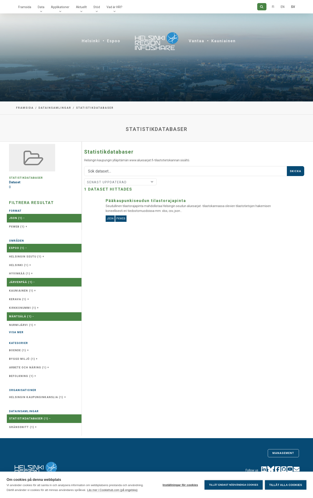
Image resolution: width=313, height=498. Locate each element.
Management (283, 453)
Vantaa (196, 41)
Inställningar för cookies (180, 485)
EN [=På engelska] (282, 7)
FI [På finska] (273, 7)
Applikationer (60, 7)
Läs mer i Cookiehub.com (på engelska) (112, 490)
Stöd (96, 7)
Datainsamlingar (54, 107)
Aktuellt (81, 7)
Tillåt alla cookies (285, 485)
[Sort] (120, 181)
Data (41, 7)
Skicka (295, 171)
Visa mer (16, 332)
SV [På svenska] (293, 7)
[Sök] (261, 6)
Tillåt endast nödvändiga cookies (233, 484)
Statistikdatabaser (95, 107)
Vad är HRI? (114, 7)
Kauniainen (223, 41)
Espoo (113, 41)
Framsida (24, 7)
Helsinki (91, 41)
